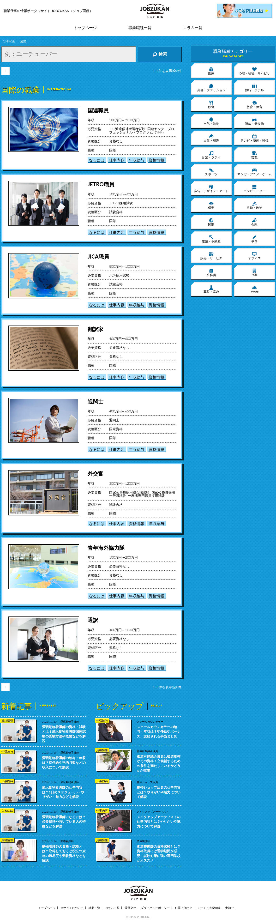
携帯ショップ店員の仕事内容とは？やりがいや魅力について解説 (158, 792)
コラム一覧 (192, 28)
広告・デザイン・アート (211, 188)
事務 (254, 239)
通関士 (95, 401)
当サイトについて (72, 908)
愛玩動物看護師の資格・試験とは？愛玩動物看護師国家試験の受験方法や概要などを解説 (64, 734)
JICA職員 (98, 256)
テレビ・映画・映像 (254, 138)
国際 (211, 222)
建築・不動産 (211, 239)
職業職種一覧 (139, 28)
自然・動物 (211, 121)
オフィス (254, 255)
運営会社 (130, 908)
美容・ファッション (211, 87)
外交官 (95, 473)
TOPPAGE (8, 41)
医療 (211, 70)
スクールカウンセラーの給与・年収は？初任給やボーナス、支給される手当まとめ (158, 731)
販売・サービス (211, 255)
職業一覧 (94, 908)
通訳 (93, 620)
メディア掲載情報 (208, 908)
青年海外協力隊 (106, 547)
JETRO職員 (101, 184)
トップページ (85, 28)
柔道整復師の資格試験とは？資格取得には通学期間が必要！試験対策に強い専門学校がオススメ (158, 853)
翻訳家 (95, 329)
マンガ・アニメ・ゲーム (254, 171)
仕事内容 (116, 160)
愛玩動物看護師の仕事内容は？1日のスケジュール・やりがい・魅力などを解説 (63, 792)
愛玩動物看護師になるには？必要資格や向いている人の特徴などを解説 (64, 821)
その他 (254, 289)
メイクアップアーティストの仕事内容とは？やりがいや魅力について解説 (158, 821)
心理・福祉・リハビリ (254, 70)
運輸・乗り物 (254, 121)
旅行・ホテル (254, 87)
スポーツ (211, 171)
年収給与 (136, 160)
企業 (254, 272)
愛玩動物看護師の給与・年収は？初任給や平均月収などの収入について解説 (64, 762)
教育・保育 (254, 104)
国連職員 (98, 110)
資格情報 (156, 160)
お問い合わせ (183, 908)
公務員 (211, 272)
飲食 (211, 104)
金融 (254, 222)
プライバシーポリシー (155, 908)
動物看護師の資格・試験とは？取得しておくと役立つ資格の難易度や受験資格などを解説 (64, 853)
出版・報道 (211, 138)
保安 (211, 205)
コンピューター (254, 188)
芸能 (254, 155)
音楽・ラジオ (211, 155)
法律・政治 (254, 205)
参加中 (229, 908)
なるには (96, 160)
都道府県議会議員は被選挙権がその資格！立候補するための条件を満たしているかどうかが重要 (158, 763)
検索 (160, 54)
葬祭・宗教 (211, 289)
